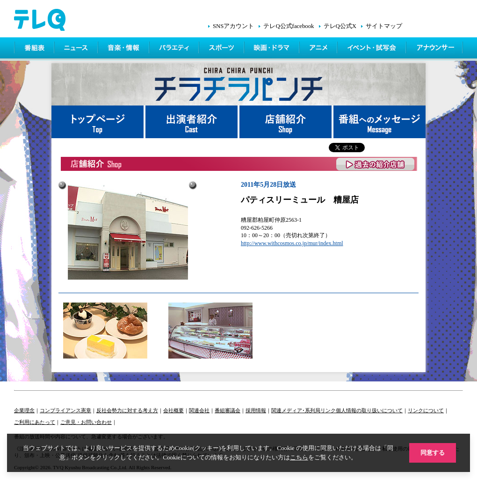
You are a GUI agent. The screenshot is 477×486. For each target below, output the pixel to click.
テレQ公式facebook (288, 26)
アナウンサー (435, 49)
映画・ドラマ (272, 49)
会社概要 (173, 410)
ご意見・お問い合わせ (86, 422)
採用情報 (256, 410)
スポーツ (222, 49)
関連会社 (199, 410)
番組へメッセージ (379, 122)
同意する (432, 452)
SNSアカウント (233, 26)
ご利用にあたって (34, 422)
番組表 (34, 49)
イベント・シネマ (372, 49)
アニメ (319, 49)
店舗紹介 (286, 122)
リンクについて (426, 410)
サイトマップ (384, 26)
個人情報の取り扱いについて (369, 410)
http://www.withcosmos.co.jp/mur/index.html (292, 243)
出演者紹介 (192, 122)
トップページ (98, 122)
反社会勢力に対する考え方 (127, 410)
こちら (299, 457)
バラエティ (175, 49)
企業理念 (24, 410)
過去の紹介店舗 (375, 164)
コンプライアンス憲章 (65, 410)
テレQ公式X (340, 26)
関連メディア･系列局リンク (303, 410)
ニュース (77, 49)
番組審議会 (227, 410)
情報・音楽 (124, 49)
